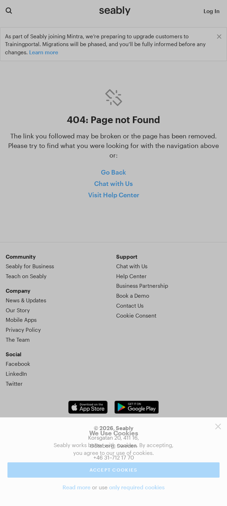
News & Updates (26, 300)
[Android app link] (136, 407)
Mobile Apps (21, 320)
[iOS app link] (87, 407)
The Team (18, 339)
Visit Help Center (113, 195)
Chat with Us (113, 183)
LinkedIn (16, 373)
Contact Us (130, 305)
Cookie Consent (136, 315)
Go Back (113, 172)
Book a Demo (132, 295)
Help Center (131, 276)
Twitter (14, 383)
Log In (212, 11)
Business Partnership (142, 285)
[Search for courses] (9, 10)
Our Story (18, 310)
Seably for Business (30, 266)
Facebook (18, 364)
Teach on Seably (26, 276)
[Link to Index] (115, 11)
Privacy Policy (23, 329)
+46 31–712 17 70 (113, 457)
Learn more (43, 52)
